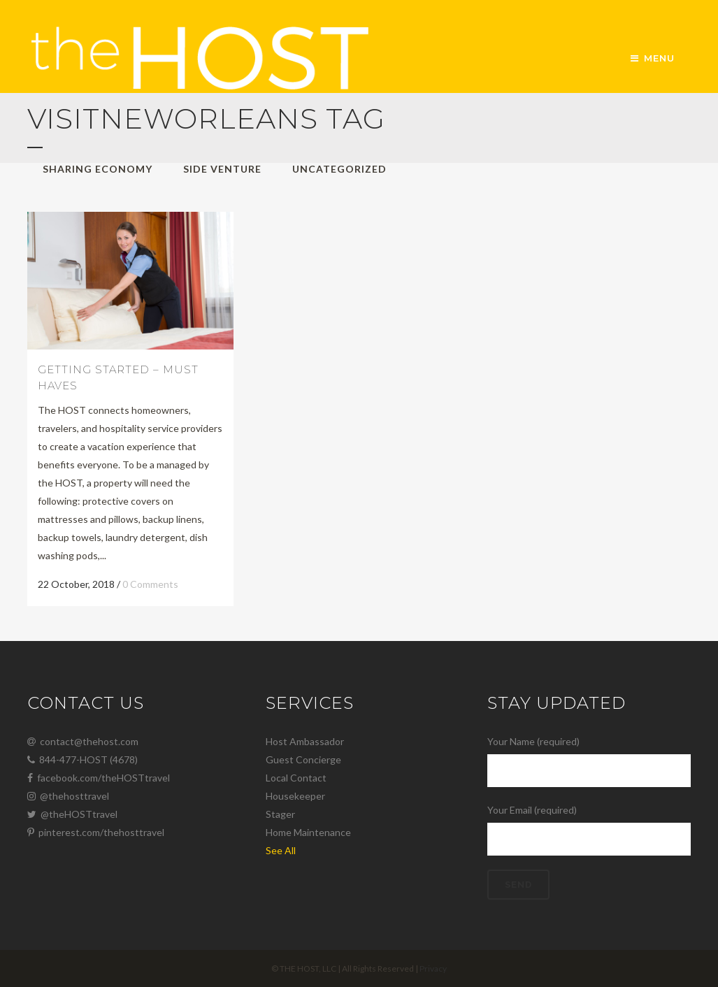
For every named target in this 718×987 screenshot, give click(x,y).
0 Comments (150, 584)
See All (281, 850)
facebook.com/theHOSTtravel (98, 778)
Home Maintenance (308, 832)
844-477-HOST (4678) (82, 759)
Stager (280, 814)
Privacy (433, 968)
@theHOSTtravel (72, 814)
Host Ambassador (305, 741)
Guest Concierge (303, 759)
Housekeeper (295, 796)
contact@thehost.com (82, 741)
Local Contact (296, 778)
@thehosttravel (68, 796)
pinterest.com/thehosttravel (95, 832)
